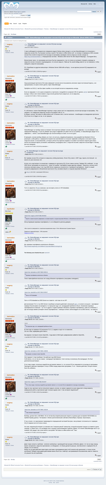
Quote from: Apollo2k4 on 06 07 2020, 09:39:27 (36, 292)
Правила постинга (29, 233)
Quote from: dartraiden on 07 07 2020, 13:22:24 (36, 409)
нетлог (86, 92)
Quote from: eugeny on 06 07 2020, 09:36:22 (35, 215)
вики (38, 188)
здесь (76, 304)
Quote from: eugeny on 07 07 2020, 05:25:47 (35, 381)
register (23, 11)
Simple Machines (60, 480)
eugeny (9, 44)
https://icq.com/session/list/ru (32, 56)
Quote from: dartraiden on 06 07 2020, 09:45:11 (36, 272)
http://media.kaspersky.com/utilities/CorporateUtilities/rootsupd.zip (43, 246)
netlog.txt (27, 172)
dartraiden (11, 76)
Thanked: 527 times (10, 97)
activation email (18, 13)
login (19, 11)
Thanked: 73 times (9, 226)
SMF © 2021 (53, 480)
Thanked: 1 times (9, 52)
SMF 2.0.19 (46, 480)
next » (100, 31)
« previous (96, 31)
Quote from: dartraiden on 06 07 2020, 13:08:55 (36, 351)
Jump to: (89, 469)
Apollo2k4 (10, 209)
